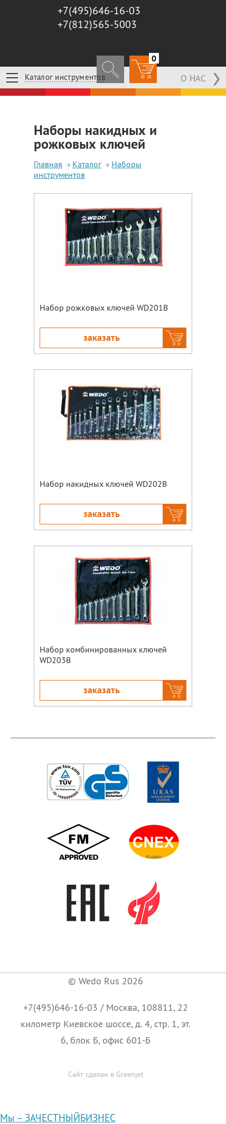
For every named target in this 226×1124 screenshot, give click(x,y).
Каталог (86, 164)
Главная (48, 164)
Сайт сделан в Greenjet (106, 1074)
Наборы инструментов (88, 169)
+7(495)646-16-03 (60, 1007)
